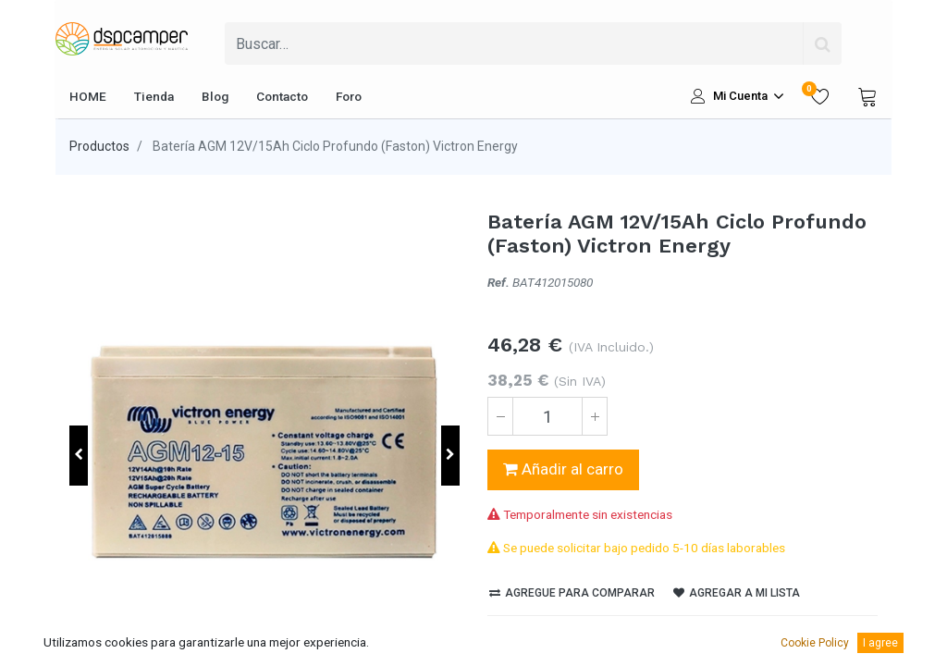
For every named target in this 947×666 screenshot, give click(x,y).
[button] (78, 456)
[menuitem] (87, 96)
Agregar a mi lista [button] (736, 592)
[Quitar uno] (500, 416)
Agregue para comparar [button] (572, 592)
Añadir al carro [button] (563, 469)
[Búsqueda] (822, 43)
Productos (99, 146)
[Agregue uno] (595, 416)
